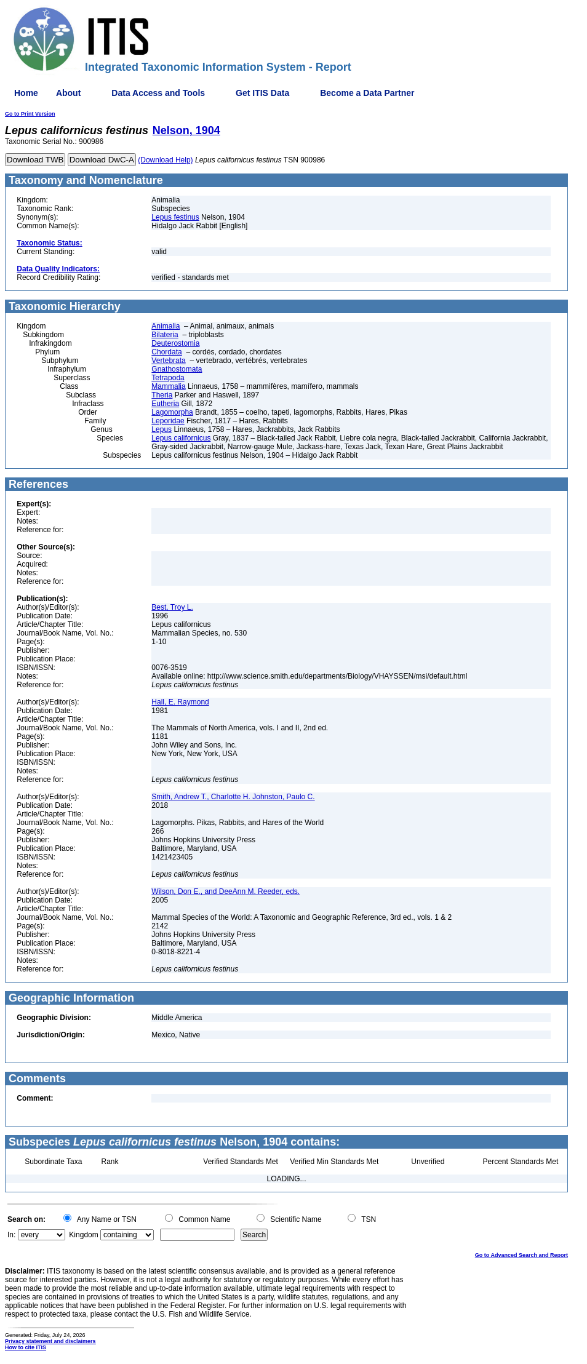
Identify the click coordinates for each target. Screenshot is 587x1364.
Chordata (166, 352)
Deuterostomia (175, 343)
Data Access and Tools (158, 93)
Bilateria (164, 334)
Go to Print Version (30, 114)
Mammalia (168, 386)
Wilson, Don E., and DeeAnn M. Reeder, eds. (225, 891)
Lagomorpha (172, 412)
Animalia (165, 326)
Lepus (161, 429)
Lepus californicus (180, 438)
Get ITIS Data (262, 93)
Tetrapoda (167, 377)
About (68, 93)
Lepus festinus (175, 217)
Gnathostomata (176, 369)
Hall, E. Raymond (180, 702)
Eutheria (165, 403)
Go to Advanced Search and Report (521, 1255)
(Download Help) (165, 160)
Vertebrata (168, 360)
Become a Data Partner (367, 93)
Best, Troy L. (172, 607)
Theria (161, 395)
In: (11, 1234)
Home (26, 93)
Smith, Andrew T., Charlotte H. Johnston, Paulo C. (232, 796)
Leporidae (167, 421)
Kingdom (83, 1234)
